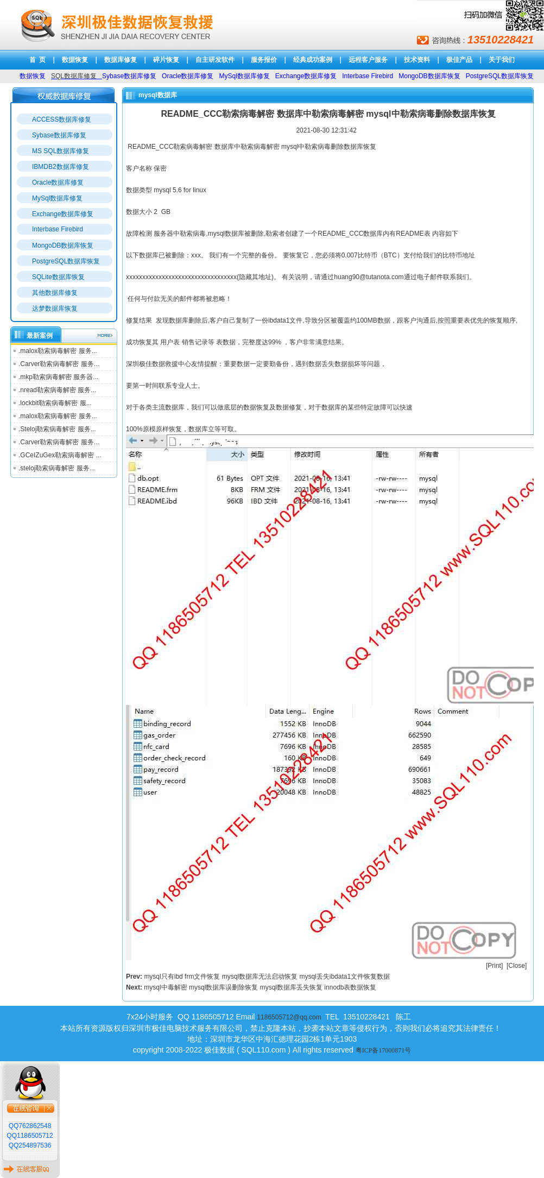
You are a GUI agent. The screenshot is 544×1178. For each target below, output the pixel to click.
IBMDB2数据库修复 (60, 167)
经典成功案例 (312, 60)
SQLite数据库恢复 (58, 277)
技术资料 (417, 60)
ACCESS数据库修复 (61, 119)
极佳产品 (459, 60)
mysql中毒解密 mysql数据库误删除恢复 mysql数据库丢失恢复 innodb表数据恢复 (260, 987)
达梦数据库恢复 (55, 308)
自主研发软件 (215, 60)
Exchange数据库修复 (62, 214)
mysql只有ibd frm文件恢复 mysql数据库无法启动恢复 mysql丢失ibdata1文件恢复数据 (267, 976)
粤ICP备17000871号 (384, 1050)
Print (494, 965)
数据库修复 (120, 60)
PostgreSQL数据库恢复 (66, 261)
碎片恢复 (166, 60)
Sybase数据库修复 (59, 135)
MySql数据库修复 (57, 198)
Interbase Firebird (57, 229)
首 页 (37, 60)
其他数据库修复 (55, 293)
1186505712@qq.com (289, 1017)
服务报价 (264, 60)
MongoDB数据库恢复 (62, 245)
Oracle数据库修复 (58, 182)
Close (516, 965)
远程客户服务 (368, 60)
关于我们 (502, 60)
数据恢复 (75, 60)
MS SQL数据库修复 (60, 151)
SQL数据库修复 (74, 76)
